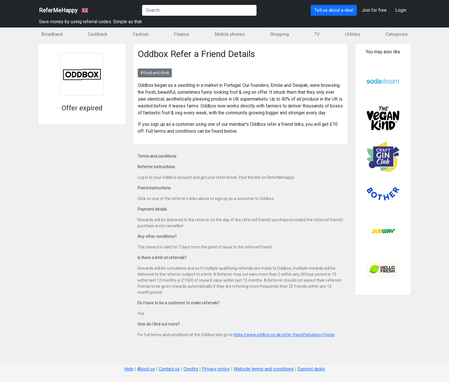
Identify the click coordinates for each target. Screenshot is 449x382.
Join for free (374, 10)
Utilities (353, 34)
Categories (397, 34)
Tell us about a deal (333, 10)
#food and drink (154, 72)
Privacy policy (216, 369)
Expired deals (311, 369)
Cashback (97, 34)
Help (128, 369)
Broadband (52, 34)
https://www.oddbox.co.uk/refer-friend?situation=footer (284, 334)
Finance (181, 34)
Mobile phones (230, 34)
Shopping (279, 34)
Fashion (141, 34)
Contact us (169, 369)
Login (400, 10)
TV (317, 34)
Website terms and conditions (264, 369)
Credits (191, 369)
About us (146, 369)
